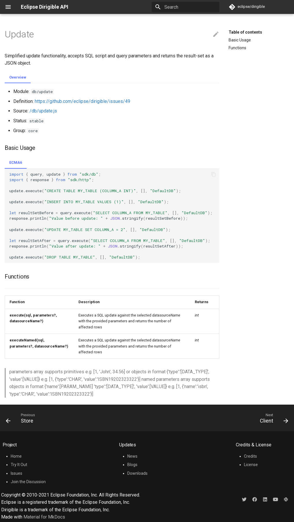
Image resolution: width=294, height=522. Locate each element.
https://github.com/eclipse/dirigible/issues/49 (82, 101)
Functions (237, 48)
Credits (250, 456)
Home (16, 456)
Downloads (137, 473)
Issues (16, 473)
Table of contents (245, 32)
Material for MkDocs (44, 517)
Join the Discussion (28, 481)
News (132, 456)
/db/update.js (43, 111)
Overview (17, 77)
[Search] (185, 7)
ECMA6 (15, 162)
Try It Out (19, 464)
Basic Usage (240, 40)
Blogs (132, 464)
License (251, 464)
